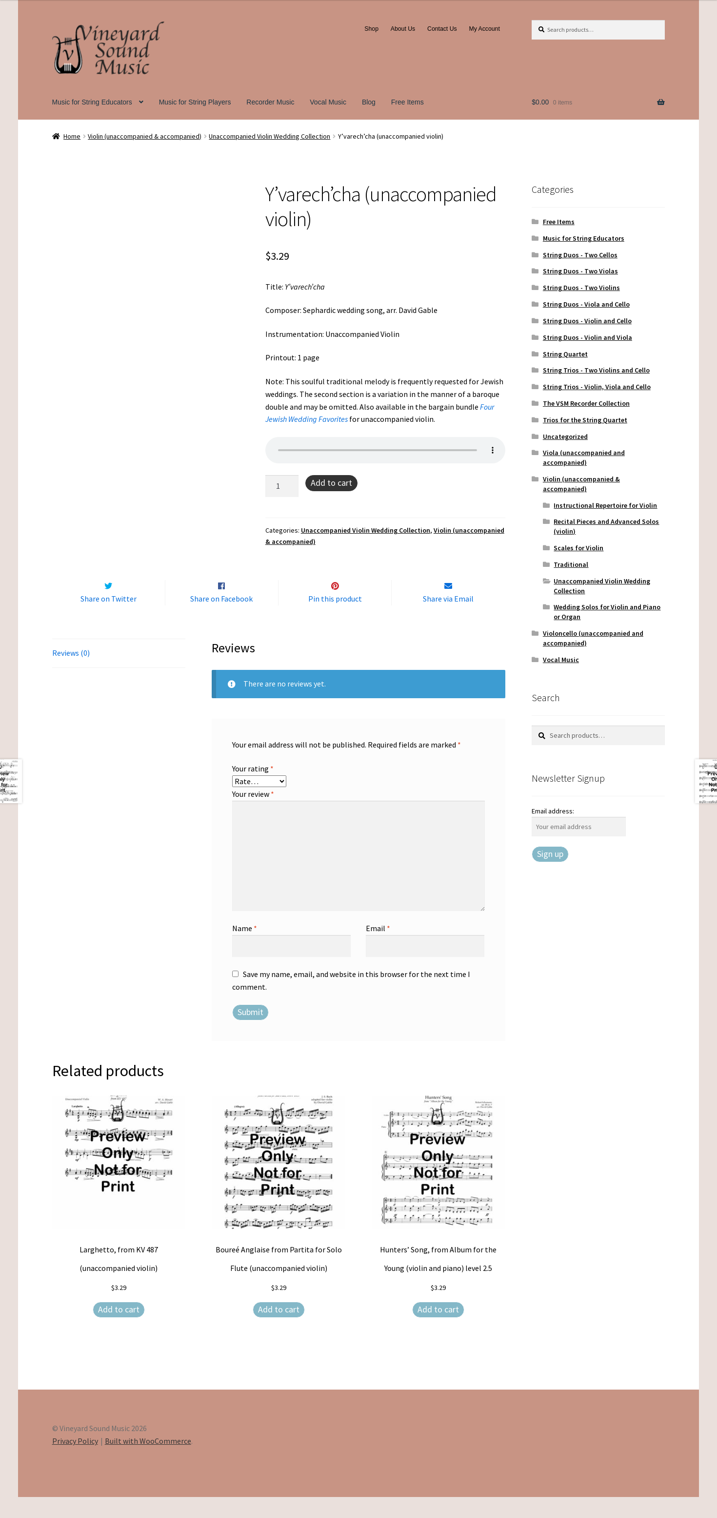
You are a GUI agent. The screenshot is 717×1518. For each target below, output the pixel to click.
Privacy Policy (75, 1461)
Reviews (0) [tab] (71, 673)
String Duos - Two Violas (580, 271)
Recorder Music (270, 102)
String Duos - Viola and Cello (586, 304)
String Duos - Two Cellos (580, 254)
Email (378, 949)
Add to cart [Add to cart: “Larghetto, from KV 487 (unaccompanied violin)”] (118, 1329)
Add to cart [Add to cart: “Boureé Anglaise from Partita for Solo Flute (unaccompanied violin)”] (278, 1329)
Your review (253, 814)
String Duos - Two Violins (581, 287)
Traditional (571, 564)
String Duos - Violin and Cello (587, 320)
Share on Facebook (221, 619)
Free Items (407, 102)
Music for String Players (195, 102)
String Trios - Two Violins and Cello (596, 370)
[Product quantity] (282, 486)
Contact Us (442, 28)
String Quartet (565, 354)
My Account (484, 28)
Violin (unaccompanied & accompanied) (144, 136)
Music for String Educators (92, 102)
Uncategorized (565, 436)
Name (244, 949)
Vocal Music (328, 102)
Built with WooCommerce (148, 1461)
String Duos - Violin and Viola (587, 337)
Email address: (553, 811)
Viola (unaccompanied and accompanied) (584, 457)
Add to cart (331, 482)
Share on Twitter (108, 619)
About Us (403, 28)
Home (71, 136)
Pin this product (335, 619)
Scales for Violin (578, 547)
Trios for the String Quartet (585, 420)
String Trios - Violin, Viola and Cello (597, 386)
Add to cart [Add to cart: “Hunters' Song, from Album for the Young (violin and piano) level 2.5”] (438, 1329)
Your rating (253, 789)
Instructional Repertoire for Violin (605, 505)
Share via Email (448, 619)
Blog (369, 102)
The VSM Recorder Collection (586, 403)
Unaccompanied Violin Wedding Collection (269, 136)
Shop (371, 28)
